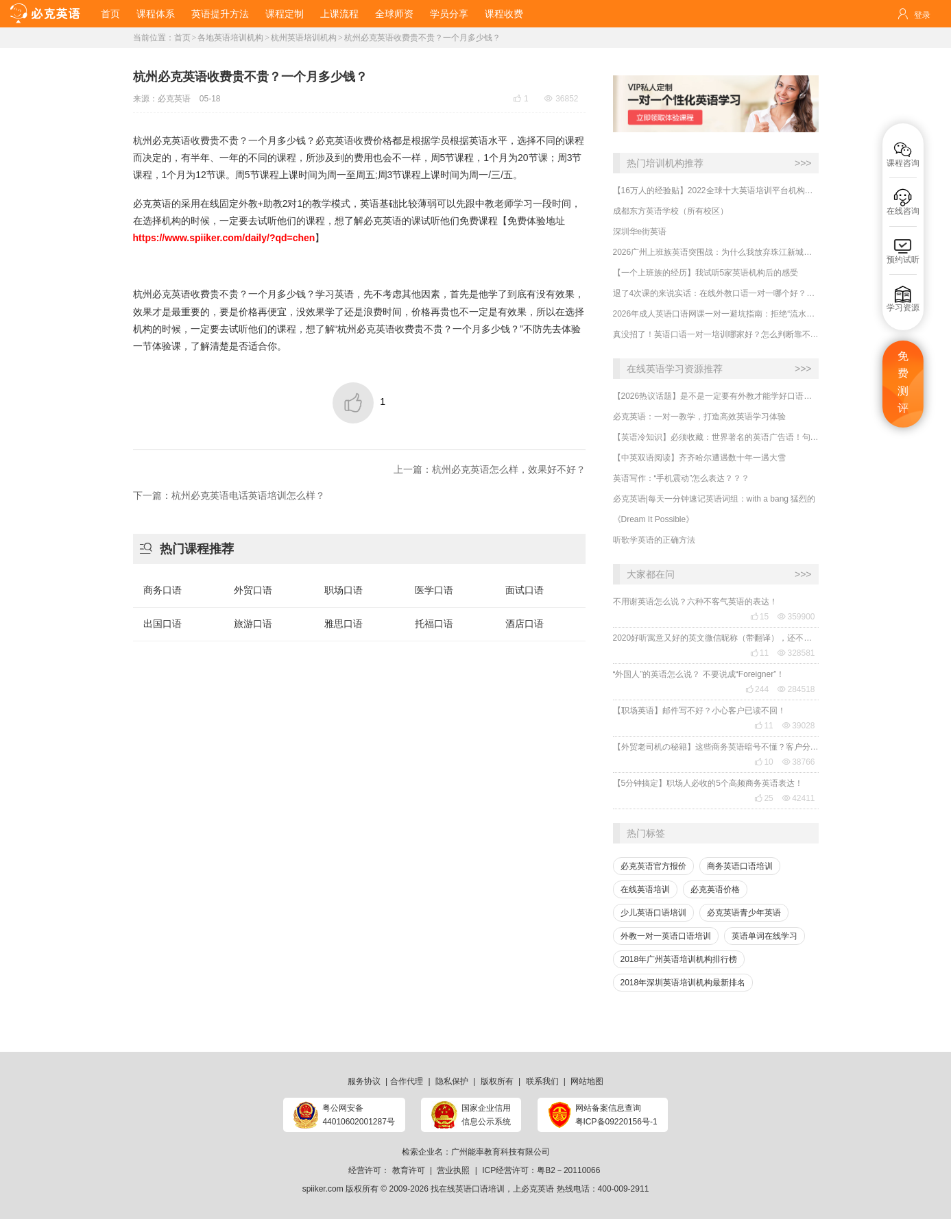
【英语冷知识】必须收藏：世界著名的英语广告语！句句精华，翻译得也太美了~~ (716, 437)
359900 (796, 617)
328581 (796, 653)
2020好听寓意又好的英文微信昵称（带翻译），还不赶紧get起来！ (716, 638)
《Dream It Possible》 (654, 519)
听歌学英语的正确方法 (654, 540)
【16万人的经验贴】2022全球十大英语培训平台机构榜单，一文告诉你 (716, 190)
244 (757, 689)
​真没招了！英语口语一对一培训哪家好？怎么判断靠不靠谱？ (716, 334)
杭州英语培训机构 (304, 37)
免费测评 (903, 382)
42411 (798, 798)
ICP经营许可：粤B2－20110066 (541, 1170)
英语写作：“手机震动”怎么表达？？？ (681, 478)
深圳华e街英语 (640, 231)
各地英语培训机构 (230, 37)
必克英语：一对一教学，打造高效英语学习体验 (699, 416)
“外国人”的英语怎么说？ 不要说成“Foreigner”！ (699, 674)
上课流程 (339, 13)
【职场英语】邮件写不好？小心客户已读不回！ (699, 710)
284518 (796, 689)
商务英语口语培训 (740, 866)
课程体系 (155, 13)
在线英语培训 (645, 889)
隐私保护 (451, 1081)
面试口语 (524, 589)
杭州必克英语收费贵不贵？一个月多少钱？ (422, 37)
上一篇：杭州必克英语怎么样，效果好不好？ (490, 469)
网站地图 (586, 1081)
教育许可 (408, 1170)
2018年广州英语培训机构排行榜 (679, 959)
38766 (798, 762)
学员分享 (449, 13)
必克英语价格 (715, 889)
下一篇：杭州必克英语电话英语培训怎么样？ (229, 495)
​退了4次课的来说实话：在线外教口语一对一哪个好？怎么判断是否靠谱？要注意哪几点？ (716, 293)
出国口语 (162, 623)
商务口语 (162, 589)
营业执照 (453, 1170)
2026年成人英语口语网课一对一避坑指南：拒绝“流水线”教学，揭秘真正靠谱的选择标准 (716, 314)
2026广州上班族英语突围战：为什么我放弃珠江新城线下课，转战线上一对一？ (716, 252)
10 (763, 762)
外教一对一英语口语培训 (666, 936)
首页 (110, 13)
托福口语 (434, 623)
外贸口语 (253, 589)
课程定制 (284, 13)
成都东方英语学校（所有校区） (670, 211)
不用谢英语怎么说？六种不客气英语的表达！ (695, 601)
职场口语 (343, 589)
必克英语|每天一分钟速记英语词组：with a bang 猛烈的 (714, 499)
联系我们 (542, 1081)
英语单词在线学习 (764, 936)
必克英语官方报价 (653, 866)
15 (759, 617)
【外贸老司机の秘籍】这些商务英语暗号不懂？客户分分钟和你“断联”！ (716, 747)
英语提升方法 (220, 13)
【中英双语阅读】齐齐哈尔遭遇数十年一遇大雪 (699, 458)
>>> (803, 163)
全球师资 (394, 13)
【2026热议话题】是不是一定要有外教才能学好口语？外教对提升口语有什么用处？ (716, 396)
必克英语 (174, 98)
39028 (798, 725)
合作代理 (406, 1081)
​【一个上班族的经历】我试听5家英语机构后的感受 (706, 273)
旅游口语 (253, 623)
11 (759, 653)
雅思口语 (343, 623)
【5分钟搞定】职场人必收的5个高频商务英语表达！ (708, 783)
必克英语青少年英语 (744, 913)
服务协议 (364, 1081)
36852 (561, 98)
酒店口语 (524, 623)
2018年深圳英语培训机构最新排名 (683, 982)
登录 (922, 15)
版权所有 (497, 1081)
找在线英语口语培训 (468, 1189)
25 (763, 798)
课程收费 (504, 13)
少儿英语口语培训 (653, 913)
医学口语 (434, 589)
